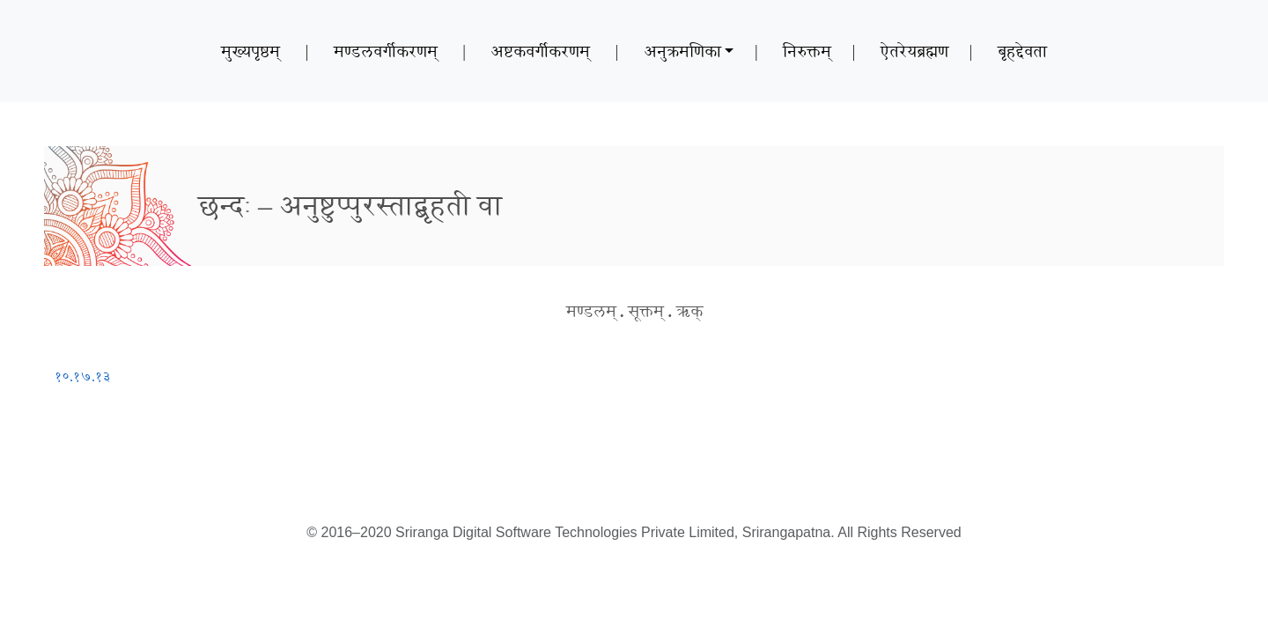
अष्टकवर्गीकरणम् (540, 51)
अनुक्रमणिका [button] (682, 51)
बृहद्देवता (1022, 51)
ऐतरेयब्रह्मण (914, 51)
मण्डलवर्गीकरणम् (386, 51)
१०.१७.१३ (83, 376)
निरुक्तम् (807, 51)
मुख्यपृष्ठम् (250, 51)
